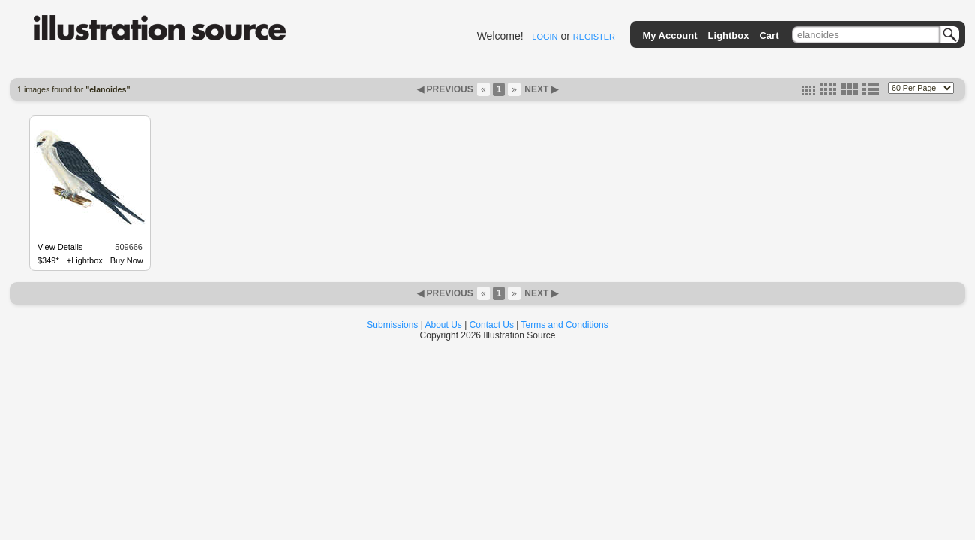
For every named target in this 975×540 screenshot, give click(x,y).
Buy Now (126, 260)
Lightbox (728, 35)
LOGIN (544, 36)
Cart (768, 35)
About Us (443, 325)
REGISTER (594, 36)
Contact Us (492, 325)
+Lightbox (85, 260)
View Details (60, 246)
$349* (48, 260)
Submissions (392, 325)
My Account (669, 35)
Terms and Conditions (564, 325)
